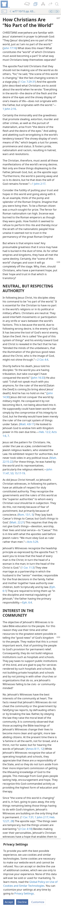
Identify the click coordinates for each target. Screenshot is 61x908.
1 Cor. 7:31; (27, 817)
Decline (22, 902)
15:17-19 (19, 473)
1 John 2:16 (9, 109)
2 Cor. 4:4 (42, 359)
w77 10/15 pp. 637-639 (23, 11)
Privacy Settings (24, 893)
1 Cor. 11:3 (27, 567)
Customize (37, 902)
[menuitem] (5, 4)
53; (12, 473)
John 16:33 (38, 377)
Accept (9, 902)
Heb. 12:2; (45, 432)
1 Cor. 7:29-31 (27, 81)
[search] (57, 4)
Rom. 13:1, (24, 514)
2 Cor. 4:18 (25, 829)
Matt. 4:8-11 (27, 424)
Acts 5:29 (32, 542)
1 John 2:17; (41, 817)
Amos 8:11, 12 (35, 749)
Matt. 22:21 (17, 522)
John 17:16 (10, 48)
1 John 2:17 (38, 184)
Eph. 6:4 (27, 602)
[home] (5, 4)
